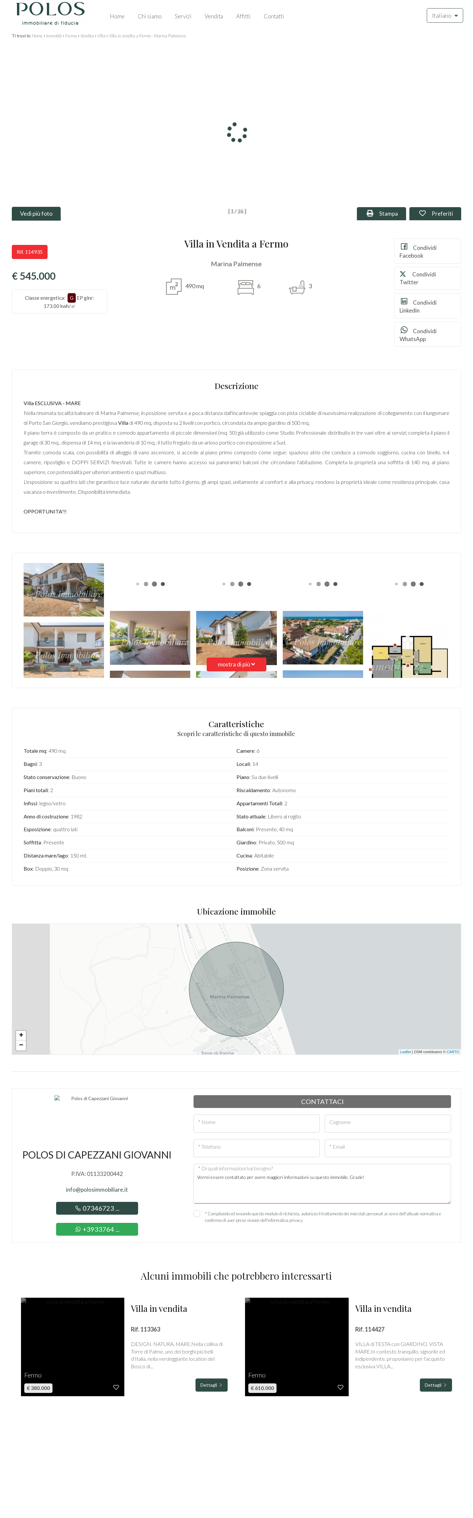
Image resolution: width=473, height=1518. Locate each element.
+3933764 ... (97, 1229)
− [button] (21, 1046)
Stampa (386, 213)
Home (117, 16)
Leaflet (405, 1052)
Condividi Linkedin (418, 305)
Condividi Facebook (418, 250)
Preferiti (440, 213)
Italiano (445, 15)
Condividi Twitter (418, 278)
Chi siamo (150, 16)
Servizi (183, 16)
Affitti (243, 16)
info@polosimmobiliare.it (97, 1189)
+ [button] (21, 1036)
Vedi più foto (36, 213)
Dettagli (211, 1385)
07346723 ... (97, 1208)
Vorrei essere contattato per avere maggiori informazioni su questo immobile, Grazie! (322, 1187)
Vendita (214, 16)
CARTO (453, 1052)
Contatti (274, 16)
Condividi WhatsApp (418, 333)
